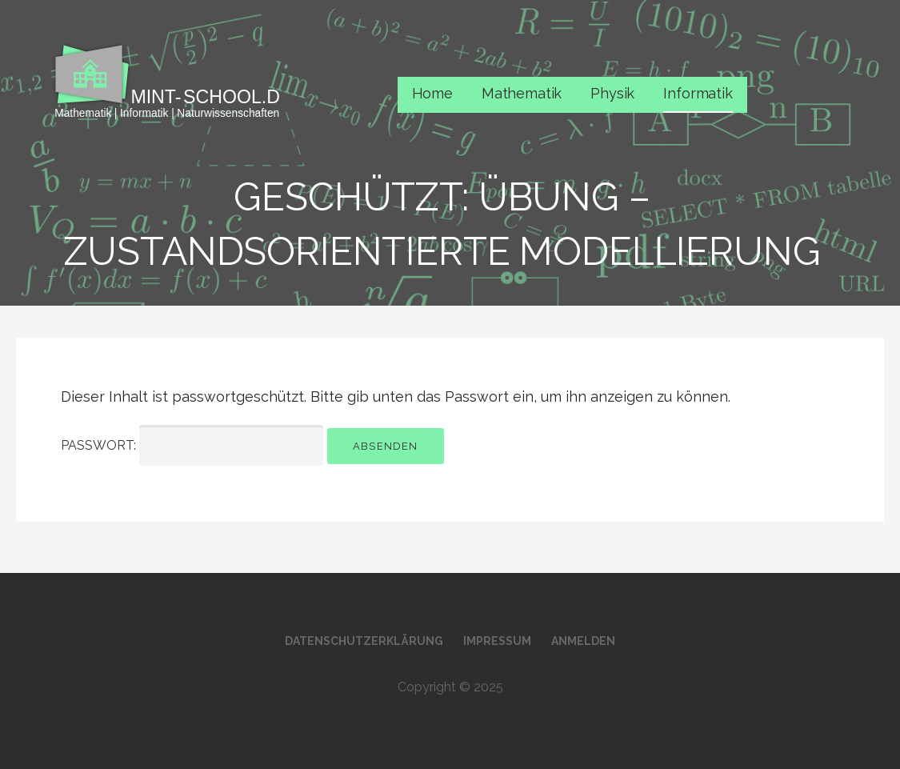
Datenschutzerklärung (364, 641)
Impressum (497, 641)
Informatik (697, 93)
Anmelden (583, 641)
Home (432, 93)
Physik (612, 93)
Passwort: (192, 445)
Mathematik (522, 93)
